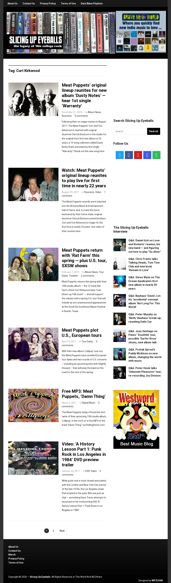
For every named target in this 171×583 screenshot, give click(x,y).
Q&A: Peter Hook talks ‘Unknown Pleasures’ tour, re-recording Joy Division (144, 372)
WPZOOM (157, 580)
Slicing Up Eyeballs (40, 576)
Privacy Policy (48, 3)
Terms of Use (68, 3)
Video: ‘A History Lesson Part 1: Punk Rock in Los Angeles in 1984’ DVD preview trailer (84, 454)
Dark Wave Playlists (92, 3)
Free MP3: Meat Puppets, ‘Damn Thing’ (84, 394)
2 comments (87, 275)
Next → (63, 530)
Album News (94, 112)
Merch (12, 554)
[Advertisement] (138, 84)
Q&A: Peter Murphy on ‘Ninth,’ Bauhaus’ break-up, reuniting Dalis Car (144, 318)
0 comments (81, 115)
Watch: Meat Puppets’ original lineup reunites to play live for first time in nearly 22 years (84, 178)
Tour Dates (87, 341)
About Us (13, 3)
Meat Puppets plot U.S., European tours (82, 333)
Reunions (67, 115)
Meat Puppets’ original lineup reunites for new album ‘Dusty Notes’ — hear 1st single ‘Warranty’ (84, 95)
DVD (87, 471)
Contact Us (29, 3)
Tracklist (73, 275)
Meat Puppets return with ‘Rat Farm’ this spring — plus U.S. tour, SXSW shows (84, 258)
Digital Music (88, 402)
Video (98, 192)
